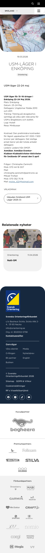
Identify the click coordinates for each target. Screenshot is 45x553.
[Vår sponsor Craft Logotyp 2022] (32, 507)
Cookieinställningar (15, 386)
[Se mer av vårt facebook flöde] (8, 397)
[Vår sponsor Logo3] (16, 537)
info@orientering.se (15, 328)
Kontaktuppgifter (14, 336)
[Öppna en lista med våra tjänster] (38, 4)
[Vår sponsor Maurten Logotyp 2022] (32, 498)
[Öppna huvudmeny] (39, 11)
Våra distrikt (12, 349)
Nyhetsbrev (28, 353)
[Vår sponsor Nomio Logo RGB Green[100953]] (32, 527)
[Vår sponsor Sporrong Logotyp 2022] (29, 517)
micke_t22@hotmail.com (21, 182)
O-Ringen (10, 353)
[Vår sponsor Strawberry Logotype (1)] (15, 488)
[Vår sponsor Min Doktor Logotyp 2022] (13, 507)
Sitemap (10, 381)
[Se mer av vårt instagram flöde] (15, 397)
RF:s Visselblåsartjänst (17, 390)
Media (26, 349)
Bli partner (11, 358)
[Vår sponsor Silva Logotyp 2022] (32, 460)
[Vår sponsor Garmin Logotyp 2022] (16, 498)
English (26, 358)
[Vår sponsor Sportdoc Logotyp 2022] (16, 517)
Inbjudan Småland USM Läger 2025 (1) (18, 198)
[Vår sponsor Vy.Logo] (32, 547)
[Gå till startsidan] (6, 3)
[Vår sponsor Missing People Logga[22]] (30, 537)
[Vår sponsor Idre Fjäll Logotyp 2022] (13, 460)
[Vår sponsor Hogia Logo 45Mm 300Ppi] (16, 547)
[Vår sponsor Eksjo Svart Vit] (22, 470)
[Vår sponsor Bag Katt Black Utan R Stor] (23, 425)
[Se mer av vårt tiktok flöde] (22, 397)
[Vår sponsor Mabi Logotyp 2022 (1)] (31, 488)
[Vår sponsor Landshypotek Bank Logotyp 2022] (13, 451)
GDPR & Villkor (23, 381)
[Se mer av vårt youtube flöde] (29, 397)
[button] (17, 11)
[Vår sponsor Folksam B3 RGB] (29, 451)
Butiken (9, 362)
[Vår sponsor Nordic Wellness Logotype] (12, 527)
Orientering (22, 75)
